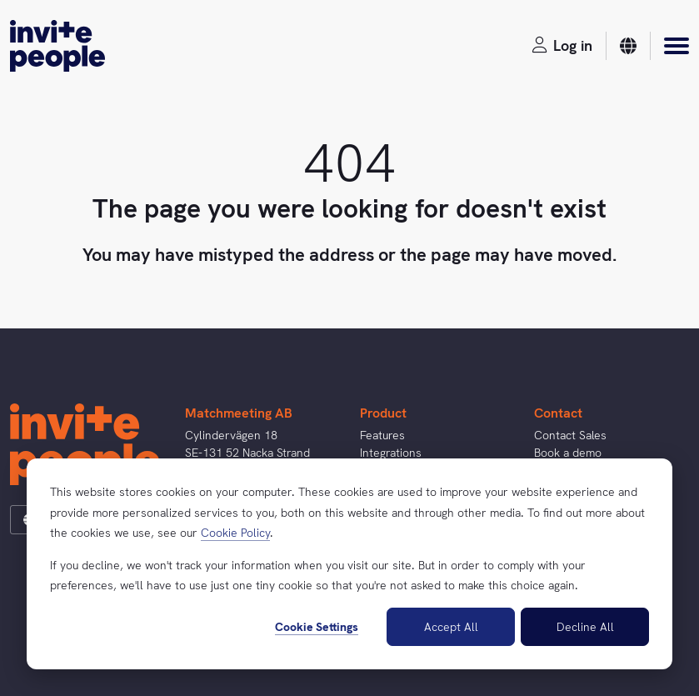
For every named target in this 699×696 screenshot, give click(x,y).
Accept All (451, 626)
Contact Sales (570, 435)
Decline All (585, 626)
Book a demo (568, 452)
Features (382, 435)
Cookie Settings (316, 626)
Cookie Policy (235, 532)
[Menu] (676, 46)
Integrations (391, 452)
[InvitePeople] (57, 46)
